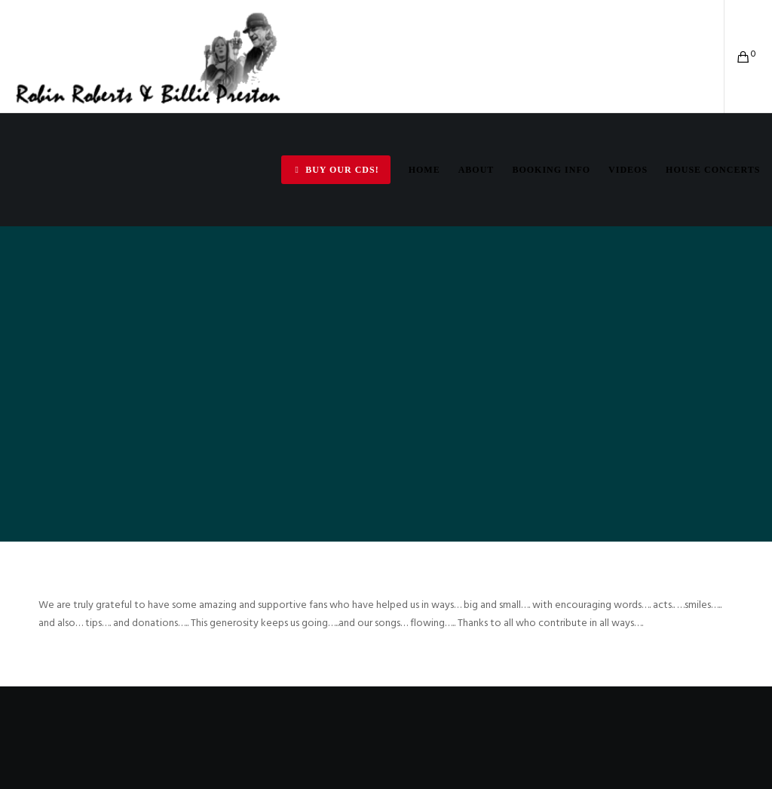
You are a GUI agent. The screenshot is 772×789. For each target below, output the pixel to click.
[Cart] (738, 56)
